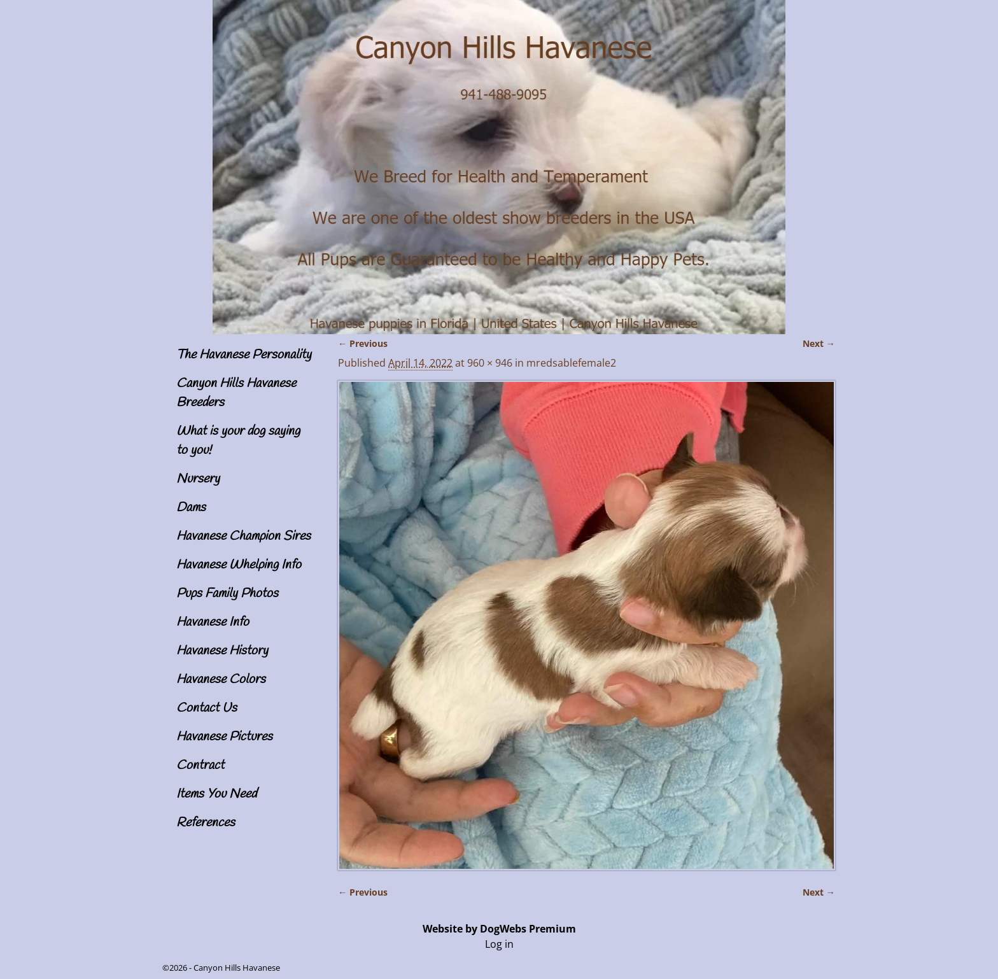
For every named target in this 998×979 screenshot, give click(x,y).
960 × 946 (489, 363)
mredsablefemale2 (571, 363)
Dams (191, 507)
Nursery (198, 479)
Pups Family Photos (227, 593)
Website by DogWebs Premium (499, 929)
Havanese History (222, 650)
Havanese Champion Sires (243, 536)
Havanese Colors (220, 679)
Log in (499, 944)
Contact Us (206, 708)
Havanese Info (212, 622)
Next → (819, 343)
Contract (200, 765)
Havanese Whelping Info (238, 565)
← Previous (363, 343)
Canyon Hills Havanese (236, 967)
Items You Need (216, 794)
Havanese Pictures (224, 736)
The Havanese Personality (243, 354)
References (205, 822)
